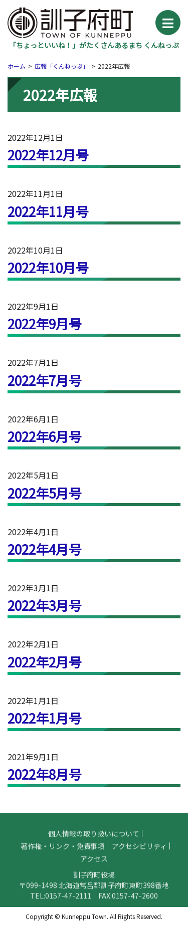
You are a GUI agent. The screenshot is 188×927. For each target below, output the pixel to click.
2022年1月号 (45, 718)
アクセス (94, 864)
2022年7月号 (45, 380)
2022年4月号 (45, 549)
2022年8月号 (45, 774)
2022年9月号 (45, 323)
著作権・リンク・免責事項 (63, 852)
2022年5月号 (45, 493)
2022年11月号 (48, 211)
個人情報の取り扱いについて (93, 839)
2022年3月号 (45, 605)
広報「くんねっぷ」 (62, 66)
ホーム (17, 66)
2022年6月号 (45, 436)
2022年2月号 (45, 661)
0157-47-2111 (68, 901)
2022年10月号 (48, 267)
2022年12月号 (48, 154)
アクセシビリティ (139, 852)
